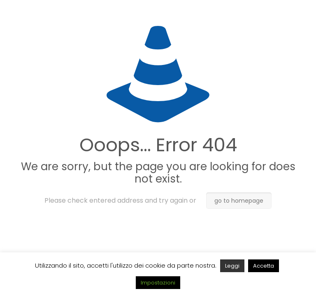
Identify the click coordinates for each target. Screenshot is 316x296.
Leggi (232, 266)
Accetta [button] (263, 266)
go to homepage (238, 201)
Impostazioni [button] (158, 283)
